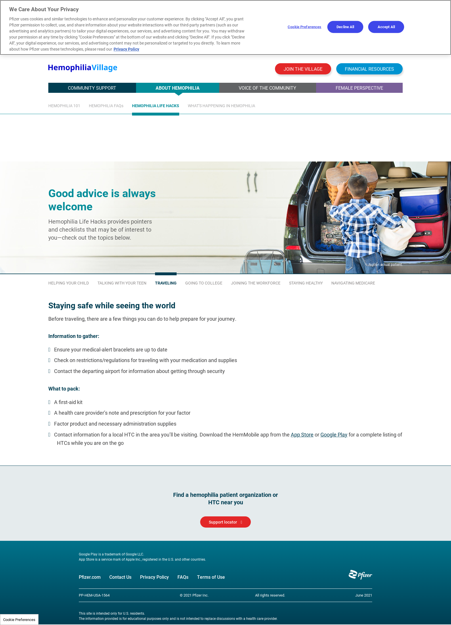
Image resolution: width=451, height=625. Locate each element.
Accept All (386, 26)
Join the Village (303, 69)
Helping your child (68, 283)
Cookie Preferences (19, 619)
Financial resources (369, 69)
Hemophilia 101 (64, 105)
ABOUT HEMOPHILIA (178, 88)
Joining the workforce (255, 283)
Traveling (166, 283)
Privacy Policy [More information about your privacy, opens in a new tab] (126, 49)
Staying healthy (306, 283)
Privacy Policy (154, 577)
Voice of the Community (267, 88)
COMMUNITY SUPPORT (92, 88)
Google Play (333, 434)
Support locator (223, 522)
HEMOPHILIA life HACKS (155, 105)
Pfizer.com (90, 577)
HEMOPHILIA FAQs (106, 105)
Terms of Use (211, 577)
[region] (225, 27)
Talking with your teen (122, 283)
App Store (302, 434)
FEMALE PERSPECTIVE (359, 88)
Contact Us (120, 577)
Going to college (203, 283)
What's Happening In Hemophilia (221, 105)
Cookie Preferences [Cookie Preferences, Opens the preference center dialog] (304, 26)
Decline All (345, 26)
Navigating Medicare (353, 283)
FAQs (182, 577)
